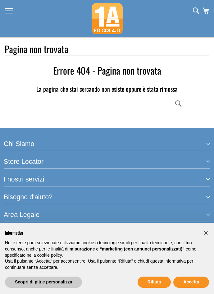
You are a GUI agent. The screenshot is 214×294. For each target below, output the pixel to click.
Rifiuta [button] (154, 281)
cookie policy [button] (49, 255)
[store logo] (107, 18)
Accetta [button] (191, 281)
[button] (206, 233)
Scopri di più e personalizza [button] (43, 281)
